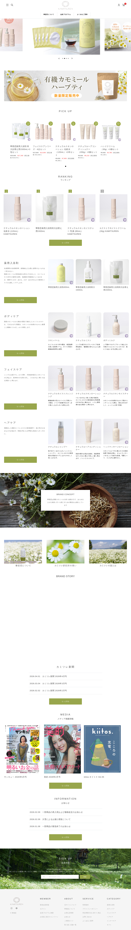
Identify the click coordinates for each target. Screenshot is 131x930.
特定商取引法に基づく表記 (92, 913)
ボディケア (111, 909)
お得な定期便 (68, 913)
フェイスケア (111, 913)
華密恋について (48, 14)
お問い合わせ (87, 917)
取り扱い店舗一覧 (70, 925)
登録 (84, 877)
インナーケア (111, 921)
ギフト (109, 925)
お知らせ (67, 917)
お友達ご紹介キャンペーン (49, 917)
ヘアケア (110, 917)
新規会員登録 (44, 905)
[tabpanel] (20, 139)
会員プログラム (65, 14)
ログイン (43, 909)
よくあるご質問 (82, 14)
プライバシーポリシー (90, 909)
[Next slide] (72, 58)
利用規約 (86, 905)
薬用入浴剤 (111, 905)
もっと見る (65, 242)
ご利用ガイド (68, 921)
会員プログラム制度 (47, 913)
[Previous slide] (59, 58)
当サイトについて (70, 905)
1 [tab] (65, 166)
